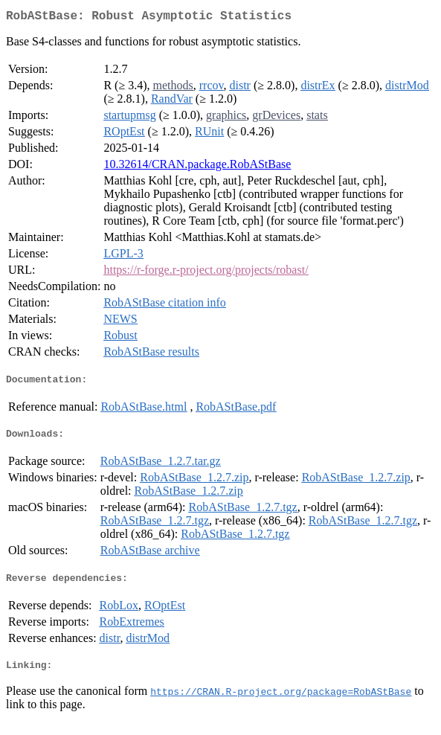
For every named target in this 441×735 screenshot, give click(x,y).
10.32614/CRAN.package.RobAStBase (197, 167)
